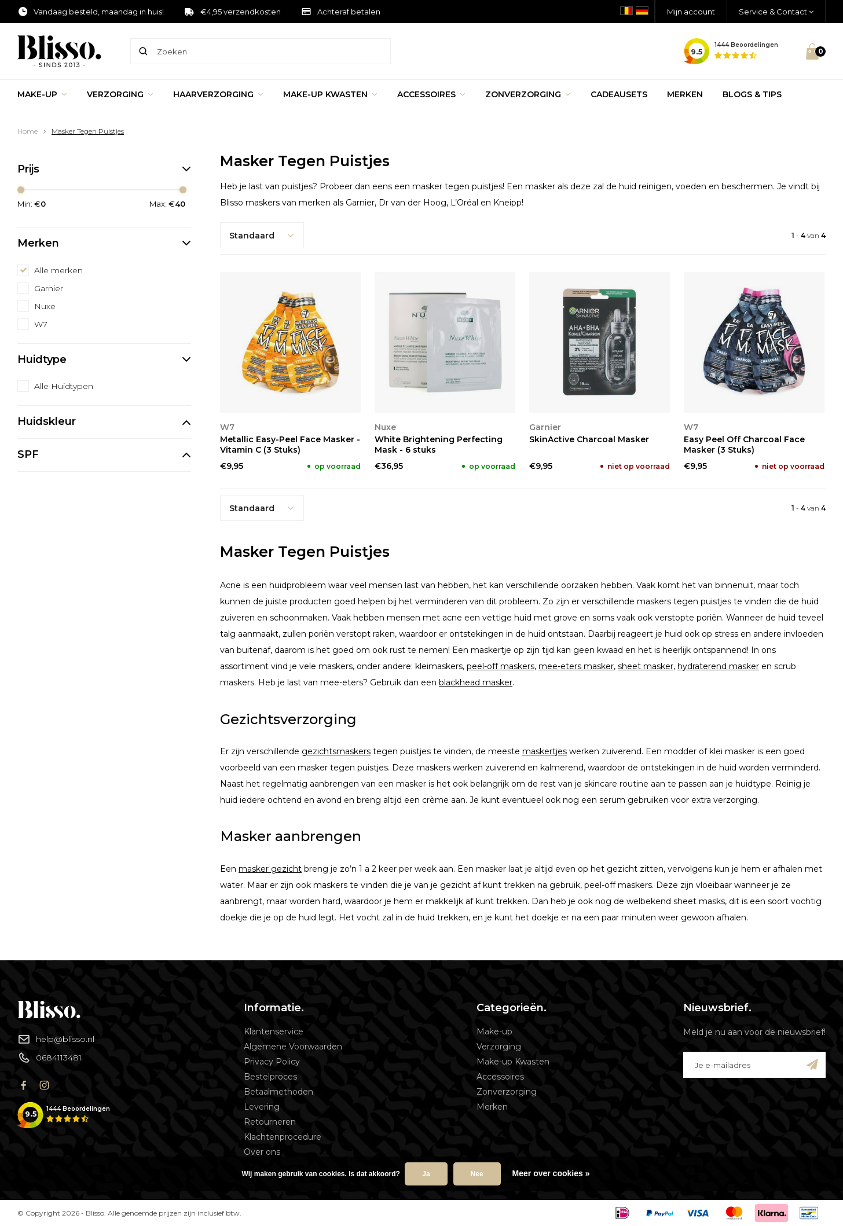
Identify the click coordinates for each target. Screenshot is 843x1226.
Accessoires (431, 94)
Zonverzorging (528, 94)
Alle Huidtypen (63, 386)
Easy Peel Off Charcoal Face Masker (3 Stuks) (744, 444)
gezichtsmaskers (336, 751)
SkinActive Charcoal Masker (589, 439)
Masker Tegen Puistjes (88, 131)
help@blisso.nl (55, 1039)
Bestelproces (270, 1076)
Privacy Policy (272, 1061)
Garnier (48, 288)
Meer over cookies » (551, 1173)
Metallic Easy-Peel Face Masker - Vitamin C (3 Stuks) (290, 444)
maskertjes (544, 751)
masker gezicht (270, 869)
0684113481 (49, 1057)
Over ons (262, 1152)
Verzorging (120, 94)
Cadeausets (619, 94)
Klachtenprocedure (282, 1137)
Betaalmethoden (278, 1091)
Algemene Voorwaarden (293, 1046)
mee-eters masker (576, 666)
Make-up (42, 94)
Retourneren (270, 1122)
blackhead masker (475, 682)
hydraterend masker (718, 666)
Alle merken (58, 270)
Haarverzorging (218, 94)
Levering (262, 1107)
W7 (40, 324)
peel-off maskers (500, 666)
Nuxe (45, 306)
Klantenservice (273, 1031)
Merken (685, 94)
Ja (426, 1174)
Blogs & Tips (752, 94)
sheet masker (645, 666)
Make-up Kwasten (330, 94)
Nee (477, 1174)
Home (27, 131)
